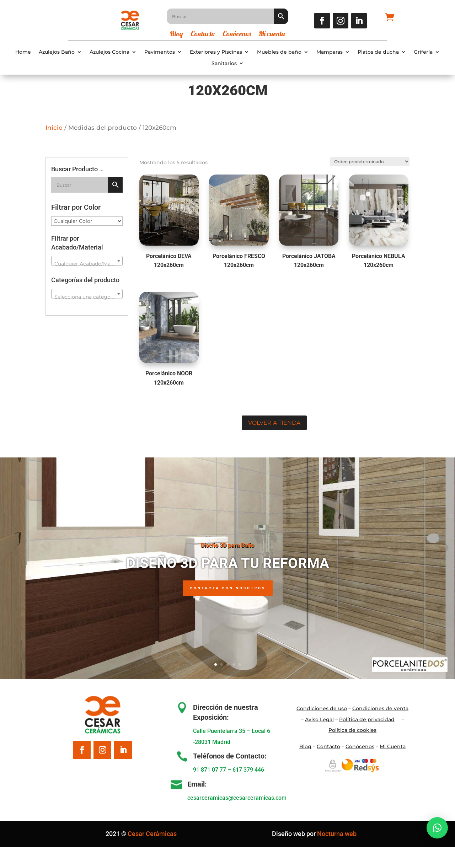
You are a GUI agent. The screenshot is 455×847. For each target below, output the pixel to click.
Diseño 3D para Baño (227, 545)
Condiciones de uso (321, 708)
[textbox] (87, 263)
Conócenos (237, 34)
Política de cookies (352, 730)
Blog (176, 34)
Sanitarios (224, 63)
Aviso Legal (319, 719)
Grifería (423, 52)
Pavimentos (159, 52)
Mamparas (329, 52)
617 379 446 (248, 769)
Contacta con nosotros (228, 588)
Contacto (203, 34)
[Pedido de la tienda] (368, 161)
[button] (437, 827)
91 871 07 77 (209, 769)
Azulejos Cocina (109, 52)
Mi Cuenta (393, 746)
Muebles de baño (279, 52)
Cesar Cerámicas (152, 833)
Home (23, 52)
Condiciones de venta (380, 708)
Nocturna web (337, 833)
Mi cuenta (271, 34)
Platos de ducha (378, 52)
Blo (305, 746)
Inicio (54, 127)
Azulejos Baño (57, 52)
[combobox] (87, 261)
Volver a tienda (274, 422)
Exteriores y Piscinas (216, 52)
